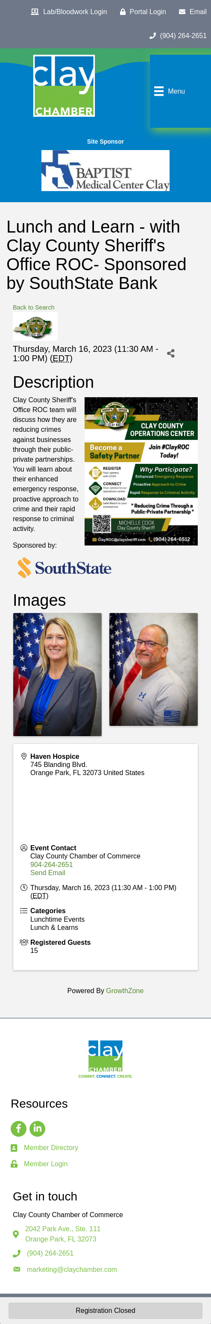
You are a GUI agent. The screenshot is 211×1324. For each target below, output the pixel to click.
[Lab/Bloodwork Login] (66, 12)
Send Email (47, 872)
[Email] (191, 12)
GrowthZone (125, 990)
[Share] (170, 353)
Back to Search (34, 307)
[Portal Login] (141, 12)
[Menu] (168, 91)
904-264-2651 (51, 864)
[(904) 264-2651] (176, 36)
